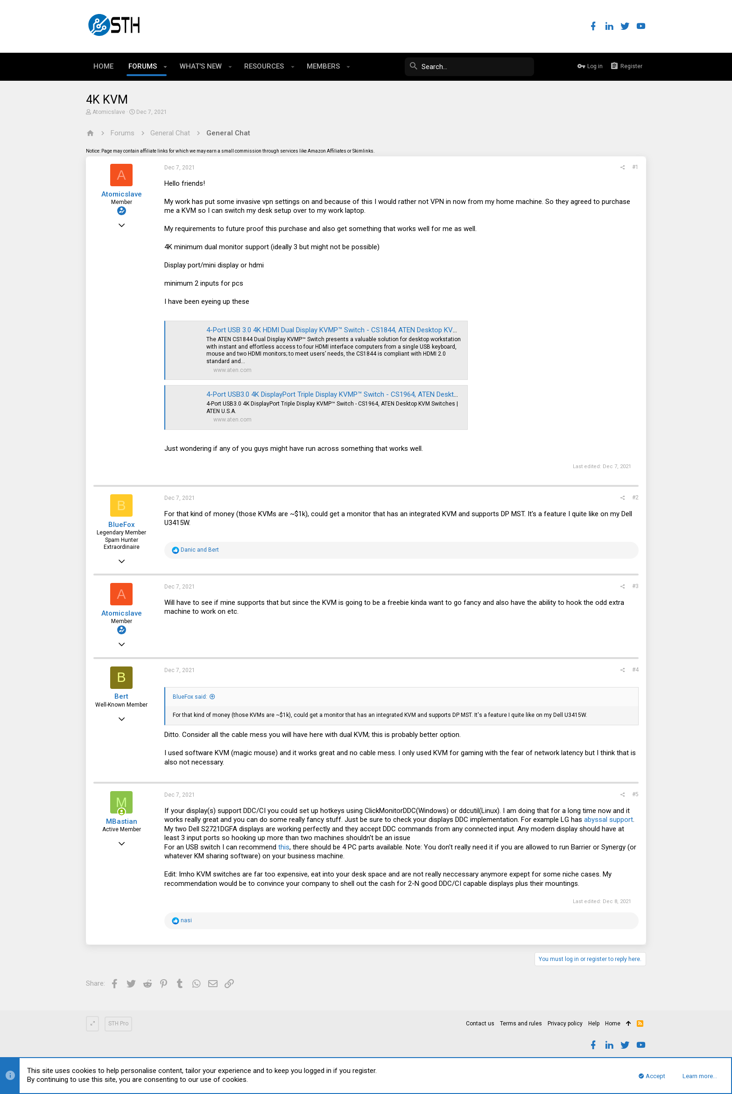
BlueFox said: (190, 697)
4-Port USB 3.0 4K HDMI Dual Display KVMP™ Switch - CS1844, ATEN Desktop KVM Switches (347, 330)
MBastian (121, 821)
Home (612, 1023)
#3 (635, 586)
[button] (165, 67)
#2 (635, 497)
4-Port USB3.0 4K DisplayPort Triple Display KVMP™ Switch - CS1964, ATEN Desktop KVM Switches (357, 394)
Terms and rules (521, 1023)
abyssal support (608, 819)
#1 (635, 167)
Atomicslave (108, 112)
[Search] (464, 66)
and (200, 550)
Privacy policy (565, 1023)
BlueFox (121, 524)
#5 (635, 794)
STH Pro (118, 1023)
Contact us (480, 1023)
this (283, 847)
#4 (635, 669)
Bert (121, 696)
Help (593, 1023)
